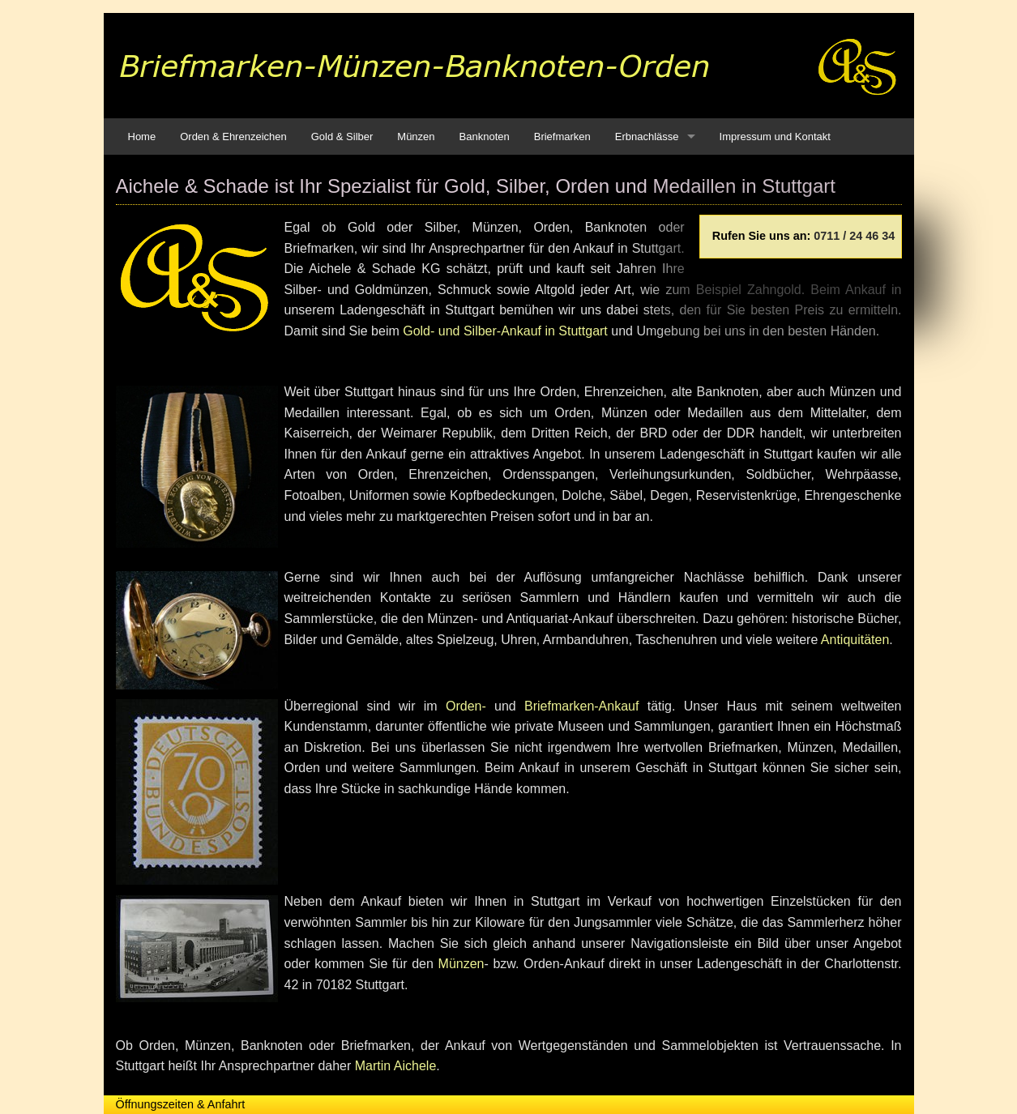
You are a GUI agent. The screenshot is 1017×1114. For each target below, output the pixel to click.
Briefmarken (562, 136)
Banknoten (484, 136)
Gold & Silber (342, 136)
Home (142, 136)
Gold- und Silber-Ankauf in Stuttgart (505, 331)
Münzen (415, 136)
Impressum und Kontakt (775, 136)
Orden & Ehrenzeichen (233, 136)
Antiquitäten (855, 640)
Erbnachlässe (647, 136)
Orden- (466, 706)
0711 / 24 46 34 (854, 235)
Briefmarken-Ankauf (581, 706)
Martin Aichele (396, 1066)
